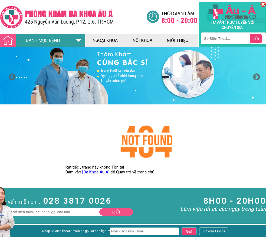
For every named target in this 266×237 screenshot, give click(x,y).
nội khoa (142, 40)
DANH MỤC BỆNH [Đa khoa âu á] (31, 40)
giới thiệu (177, 40)
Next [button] (255, 75)
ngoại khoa (105, 40)
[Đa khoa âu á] (73, 16)
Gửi (116, 212)
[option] (133, 75)
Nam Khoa (9, 232)
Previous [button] (11, 75)
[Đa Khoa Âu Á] (95, 172)
